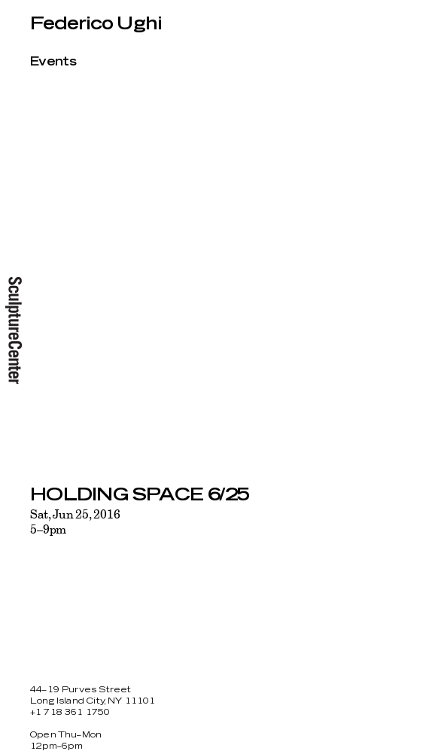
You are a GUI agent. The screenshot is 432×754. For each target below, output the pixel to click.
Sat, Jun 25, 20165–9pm (75, 521)
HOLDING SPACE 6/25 (139, 495)
